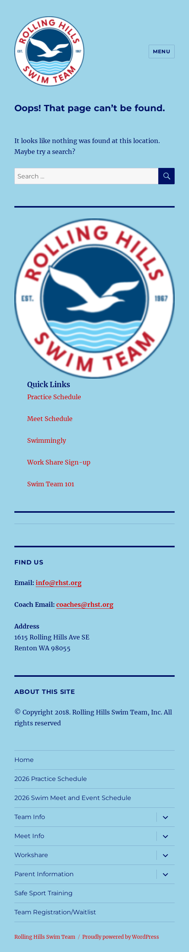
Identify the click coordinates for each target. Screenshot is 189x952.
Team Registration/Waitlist (55, 912)
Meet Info (29, 836)
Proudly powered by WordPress (120, 937)
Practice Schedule (54, 397)
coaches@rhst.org (84, 604)
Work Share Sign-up (58, 462)
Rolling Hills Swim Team (44, 937)
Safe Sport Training (43, 893)
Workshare (31, 855)
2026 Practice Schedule (50, 779)
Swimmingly (46, 440)
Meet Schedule (50, 419)
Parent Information (44, 874)
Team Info (29, 817)
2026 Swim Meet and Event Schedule (72, 798)
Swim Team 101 (50, 484)
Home (24, 759)
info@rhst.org (58, 583)
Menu (161, 51)
